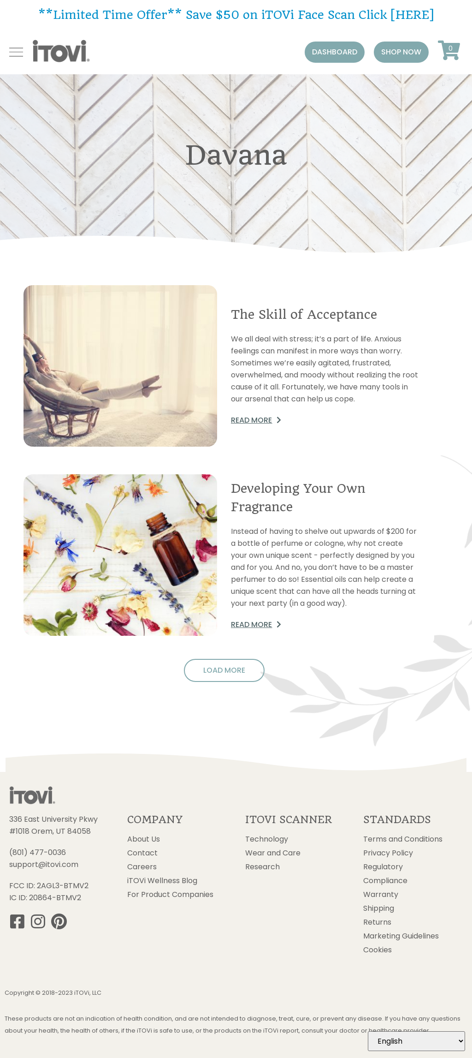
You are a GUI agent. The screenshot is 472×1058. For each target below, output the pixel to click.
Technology (266, 839)
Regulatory (383, 867)
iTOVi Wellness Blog (162, 880)
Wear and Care (273, 853)
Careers (142, 867)
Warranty (380, 894)
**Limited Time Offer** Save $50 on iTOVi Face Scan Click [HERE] (236, 15)
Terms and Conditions (402, 839)
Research (262, 867)
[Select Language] (416, 1041)
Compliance (385, 880)
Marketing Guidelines (401, 936)
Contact (142, 853)
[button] (335, 52)
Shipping (378, 908)
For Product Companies (170, 894)
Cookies (377, 950)
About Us (143, 839)
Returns (377, 922)
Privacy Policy (388, 853)
